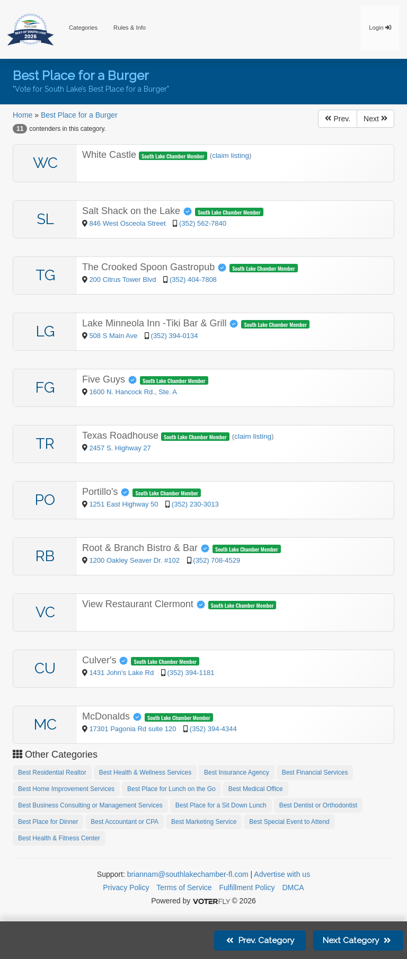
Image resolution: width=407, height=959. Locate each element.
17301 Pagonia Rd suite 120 (132, 729)
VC (45, 612)
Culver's (106, 660)
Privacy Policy (126, 887)
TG (45, 275)
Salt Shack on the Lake (138, 211)
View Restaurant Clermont (145, 604)
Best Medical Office (255, 789)
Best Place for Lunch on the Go (171, 789)
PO (45, 500)
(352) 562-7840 (202, 223)
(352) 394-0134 (174, 336)
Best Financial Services (315, 772)
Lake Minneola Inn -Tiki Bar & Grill (161, 323)
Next (375, 118)
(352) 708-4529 (216, 560)
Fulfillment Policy (247, 887)
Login (380, 27)
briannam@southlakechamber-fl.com (188, 874)
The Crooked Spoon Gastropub (155, 267)
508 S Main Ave (114, 336)
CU (45, 668)
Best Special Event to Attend (289, 821)
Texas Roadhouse (121, 435)
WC (45, 163)
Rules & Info (129, 27)
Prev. (337, 118)
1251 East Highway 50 (124, 504)
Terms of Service (183, 887)
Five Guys (111, 379)
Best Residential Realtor (52, 772)
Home (22, 115)
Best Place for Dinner (48, 821)
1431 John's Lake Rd (122, 673)
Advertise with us (282, 874)
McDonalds (113, 716)
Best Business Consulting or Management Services (90, 805)
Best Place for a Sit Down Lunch (221, 805)
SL (45, 219)
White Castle (110, 154)
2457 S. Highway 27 (120, 448)
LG (45, 331)
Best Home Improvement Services (66, 789)
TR (45, 443)
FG (45, 387)
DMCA (293, 887)
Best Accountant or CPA (124, 821)
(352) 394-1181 (190, 673)
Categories (83, 27)
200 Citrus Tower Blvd (123, 279)
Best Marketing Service (203, 821)
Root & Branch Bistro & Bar (147, 548)
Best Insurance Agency (236, 772)
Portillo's (107, 491)
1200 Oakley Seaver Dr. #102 (134, 560)
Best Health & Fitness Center (59, 838)
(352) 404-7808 (193, 279)
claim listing (230, 155)
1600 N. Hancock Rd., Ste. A (132, 392)
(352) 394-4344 (213, 729)
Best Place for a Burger (79, 115)
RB (45, 556)
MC (45, 724)
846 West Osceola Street (128, 223)
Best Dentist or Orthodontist (318, 805)
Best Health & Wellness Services (145, 772)
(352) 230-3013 (195, 504)
